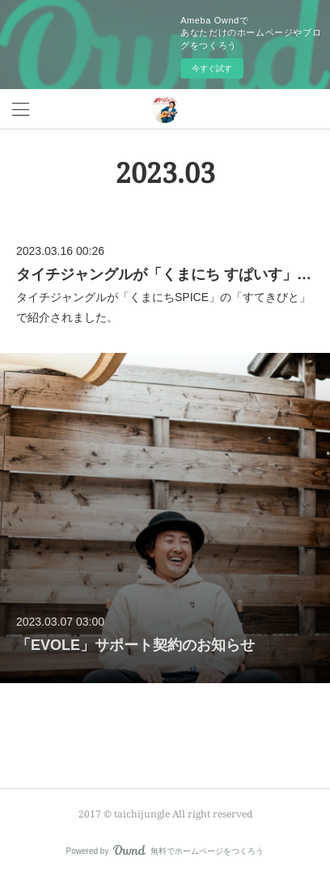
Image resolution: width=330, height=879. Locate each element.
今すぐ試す (212, 68)
